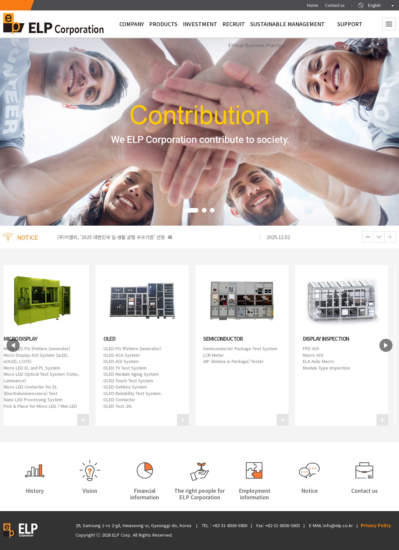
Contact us (334, 5)
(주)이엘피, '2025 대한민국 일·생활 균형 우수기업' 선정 (114, 237)
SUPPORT (349, 26)
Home (312, 5)
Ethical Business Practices (257, 45)
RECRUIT (233, 26)
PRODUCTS (163, 26)
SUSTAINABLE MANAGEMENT (287, 26)
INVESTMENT (200, 26)
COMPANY (131, 26)
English (374, 5)
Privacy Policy (376, 525)
